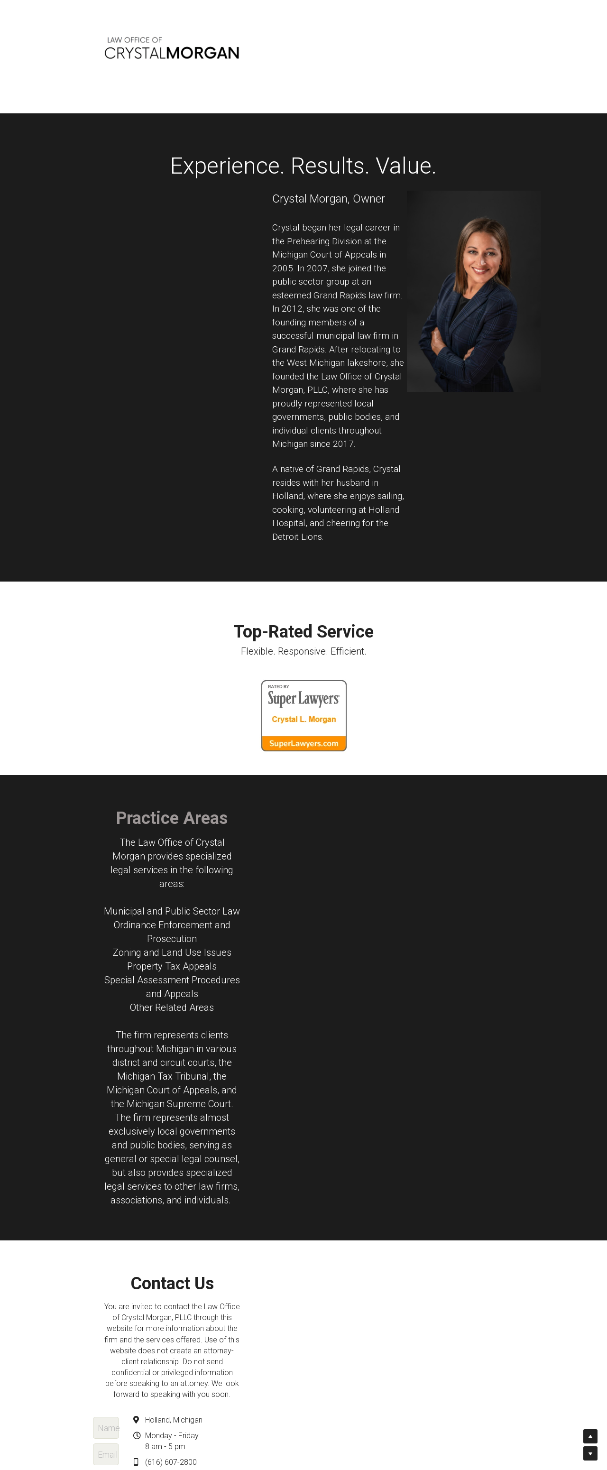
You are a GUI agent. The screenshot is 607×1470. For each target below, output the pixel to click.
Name (163, 1184)
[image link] (304, 716)
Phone (164, 1237)
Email (162, 1211)
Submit (237, 1333)
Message (169, 1266)
